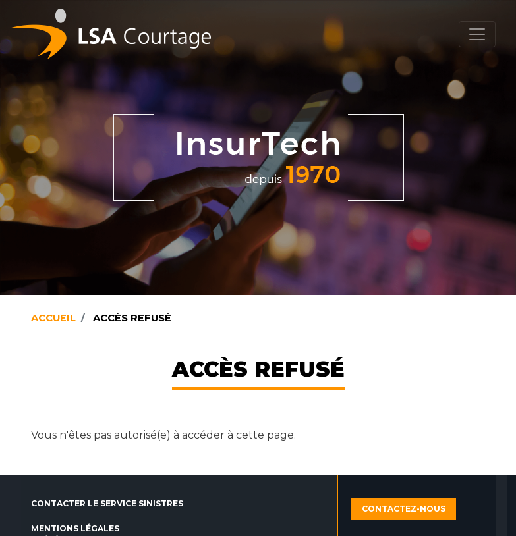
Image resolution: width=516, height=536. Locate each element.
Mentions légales (75, 528)
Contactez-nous (403, 509)
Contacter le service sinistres (107, 503)
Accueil (53, 318)
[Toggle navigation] (477, 34)
